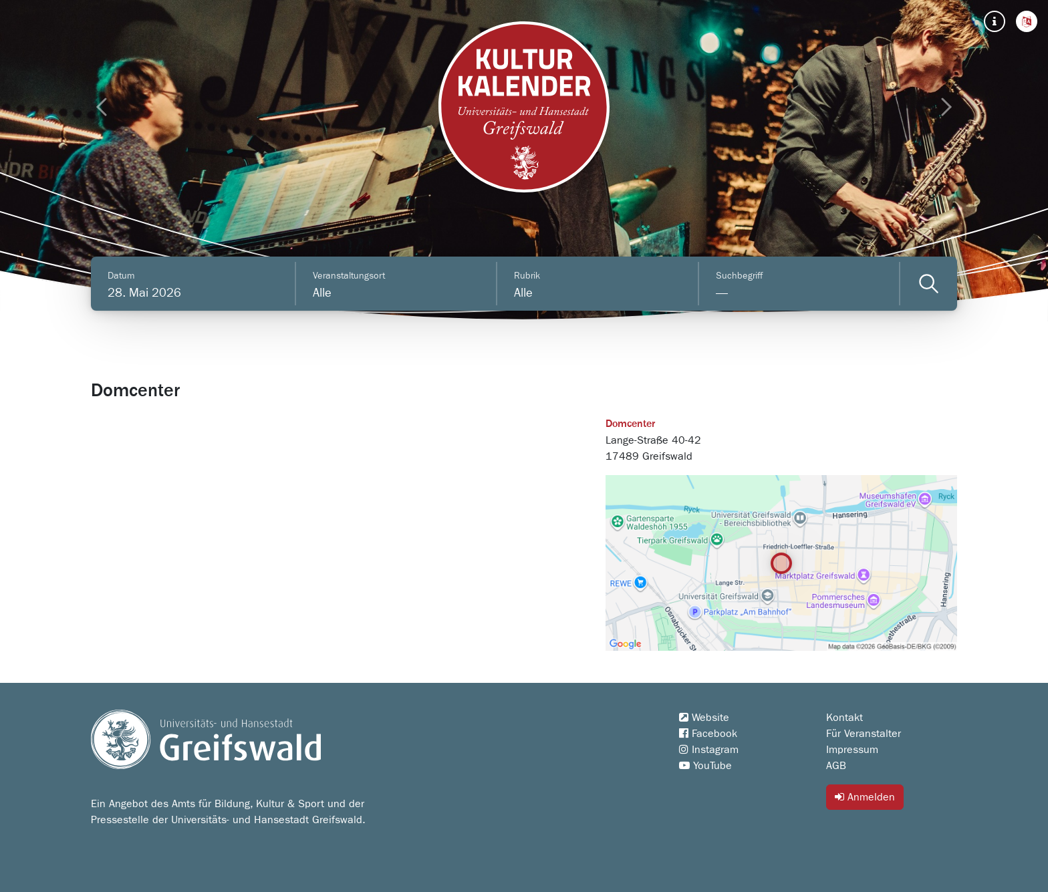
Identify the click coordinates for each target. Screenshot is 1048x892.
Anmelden (865, 796)
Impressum (852, 749)
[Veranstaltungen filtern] (928, 283)
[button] (1026, 21)
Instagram (709, 749)
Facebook (708, 733)
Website (704, 717)
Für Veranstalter (863, 733)
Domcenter (630, 424)
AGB (836, 765)
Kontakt (844, 717)
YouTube (705, 765)
